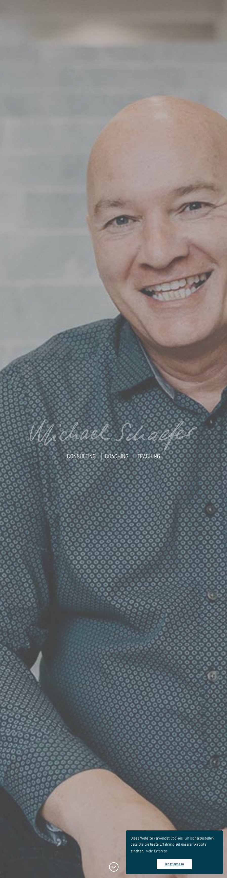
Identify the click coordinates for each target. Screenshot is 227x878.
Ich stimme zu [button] (174, 864)
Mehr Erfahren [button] (156, 851)
